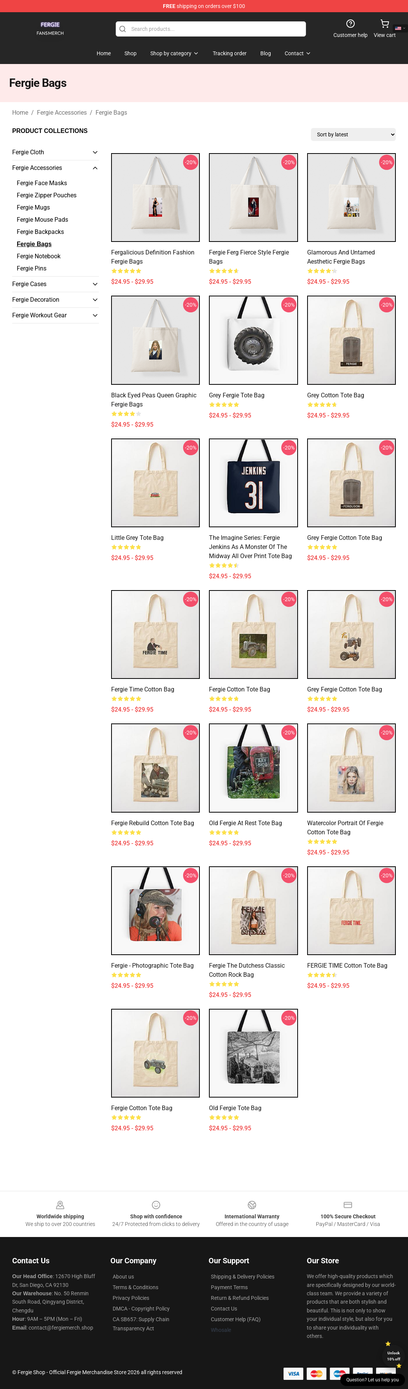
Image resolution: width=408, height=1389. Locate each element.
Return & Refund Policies (240, 1298)
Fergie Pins (31, 268)
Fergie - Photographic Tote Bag (152, 965)
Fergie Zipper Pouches (46, 195)
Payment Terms (229, 1287)
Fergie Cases (29, 284)
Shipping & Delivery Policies (242, 1277)
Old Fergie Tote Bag (235, 1108)
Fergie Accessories (62, 112)
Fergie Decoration (35, 299)
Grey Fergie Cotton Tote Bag (344, 537)
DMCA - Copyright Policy (141, 1309)
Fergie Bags (111, 112)
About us (123, 1277)
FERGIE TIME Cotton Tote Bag (347, 965)
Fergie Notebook (39, 256)
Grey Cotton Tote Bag (335, 395)
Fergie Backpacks (40, 231)
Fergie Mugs (33, 207)
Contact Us (224, 1309)
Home (20, 112)
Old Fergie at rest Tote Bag (245, 823)
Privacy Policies (131, 1298)
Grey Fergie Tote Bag (237, 395)
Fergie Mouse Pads (42, 219)
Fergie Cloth (28, 152)
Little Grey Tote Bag (137, 537)
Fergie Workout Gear (39, 315)
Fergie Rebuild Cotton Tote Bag (152, 823)
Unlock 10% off (393, 1356)
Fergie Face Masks (42, 183)
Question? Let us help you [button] (372, 1380)
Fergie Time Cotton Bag (142, 689)
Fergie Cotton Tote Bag (239, 689)
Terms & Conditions (135, 1287)
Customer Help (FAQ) (236, 1319)
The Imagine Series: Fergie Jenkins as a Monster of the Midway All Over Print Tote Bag (250, 547)
